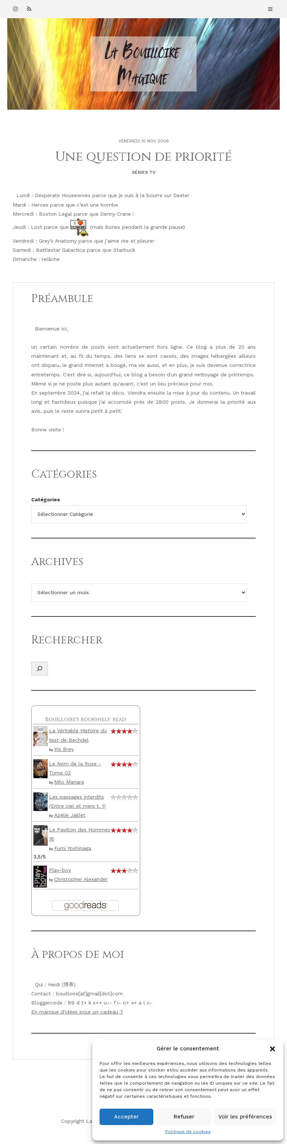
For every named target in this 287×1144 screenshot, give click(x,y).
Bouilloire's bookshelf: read (85, 719)
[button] (272, 1049)
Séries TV (143, 172)
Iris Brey (64, 749)
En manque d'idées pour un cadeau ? (77, 1012)
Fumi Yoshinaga (72, 848)
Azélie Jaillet (69, 815)
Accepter (126, 1116)
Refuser (184, 1116)
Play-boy (60, 870)
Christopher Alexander (81, 879)
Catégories (45, 499)
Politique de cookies (188, 1131)
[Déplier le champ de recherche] (39, 668)
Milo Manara (69, 782)
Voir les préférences (245, 1116)
